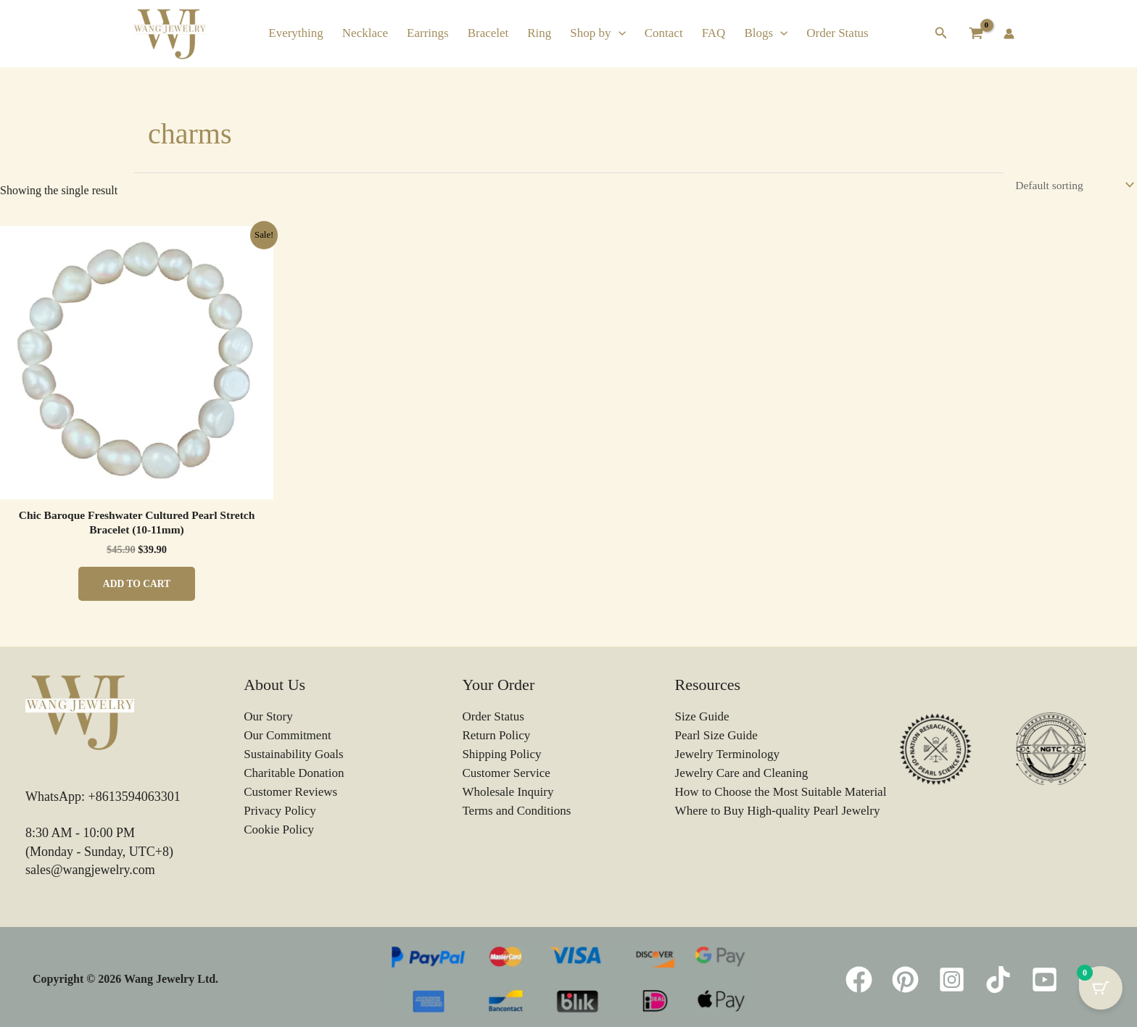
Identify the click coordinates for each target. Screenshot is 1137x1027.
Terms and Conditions (516, 812)
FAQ (714, 33)
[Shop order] (1071, 185)
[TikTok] (998, 981)
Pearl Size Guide (716, 737)
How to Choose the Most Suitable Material (781, 793)
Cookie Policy (279, 830)
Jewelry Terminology (727, 756)
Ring (539, 33)
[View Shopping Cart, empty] (975, 34)
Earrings (428, 33)
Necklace (365, 33)
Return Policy (496, 737)
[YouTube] (1044, 981)
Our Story (268, 719)
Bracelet (488, 33)
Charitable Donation (294, 774)
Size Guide (702, 719)
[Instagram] (951, 981)
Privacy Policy (280, 812)
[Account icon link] (1009, 33)
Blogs (765, 33)
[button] (618, 33)
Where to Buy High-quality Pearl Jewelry (777, 812)
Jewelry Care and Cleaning (742, 774)
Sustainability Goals (293, 756)
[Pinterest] (905, 981)
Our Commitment (287, 737)
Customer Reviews (290, 793)
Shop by (597, 33)
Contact (664, 33)
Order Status (837, 33)
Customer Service (506, 774)
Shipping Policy (501, 756)
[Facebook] (858, 981)
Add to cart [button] (136, 585)
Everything (295, 33)
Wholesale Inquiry (507, 793)
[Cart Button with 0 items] (1100, 991)
